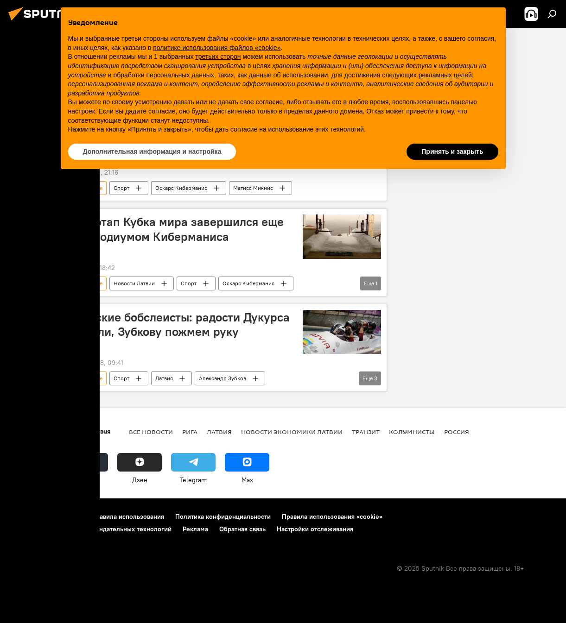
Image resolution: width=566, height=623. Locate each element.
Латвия (164, 378)
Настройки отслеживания (315, 529)
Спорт (121, 187)
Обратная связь (242, 529)
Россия (456, 432)
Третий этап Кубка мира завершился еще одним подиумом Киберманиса (169, 229)
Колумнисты (412, 432)
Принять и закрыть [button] (452, 151)
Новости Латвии (134, 283)
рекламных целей (445, 75)
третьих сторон (218, 56)
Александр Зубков (222, 378)
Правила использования (127, 516)
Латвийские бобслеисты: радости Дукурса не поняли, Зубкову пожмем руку (172, 324)
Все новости (151, 432)
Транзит (366, 432)
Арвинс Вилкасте (80, 187)
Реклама (195, 529)
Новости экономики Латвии (292, 432)
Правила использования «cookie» (332, 516)
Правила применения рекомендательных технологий (91, 529)
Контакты (66, 516)
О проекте (25, 516)
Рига (189, 432)
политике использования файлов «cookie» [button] (216, 47)
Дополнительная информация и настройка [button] (152, 151)
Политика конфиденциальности (223, 516)
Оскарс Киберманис (181, 187)
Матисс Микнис (253, 187)
